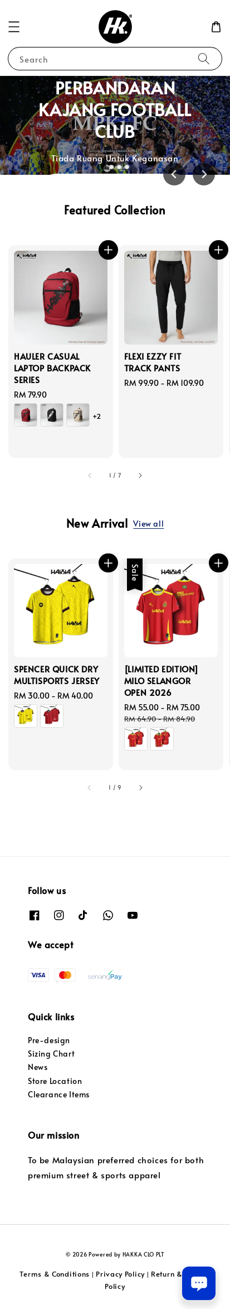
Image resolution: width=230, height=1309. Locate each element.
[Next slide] (204, 174)
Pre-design (49, 1040)
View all (148, 523)
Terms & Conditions (54, 1274)
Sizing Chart (51, 1053)
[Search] (204, 58)
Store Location (55, 1081)
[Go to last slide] (174, 174)
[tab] (103, 166)
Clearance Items (59, 1094)
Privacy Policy (120, 1274)
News (37, 1067)
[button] (14, 27)
